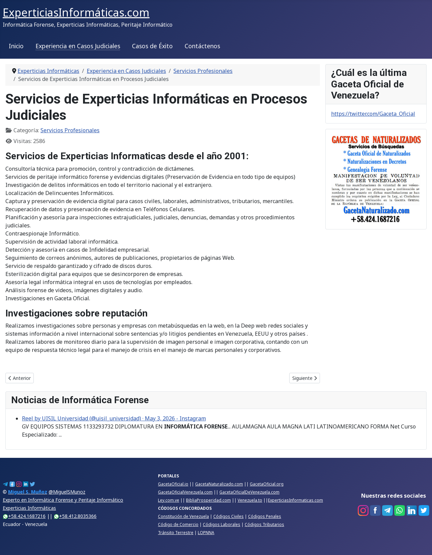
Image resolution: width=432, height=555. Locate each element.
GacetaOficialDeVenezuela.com (249, 492)
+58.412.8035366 (75, 516)
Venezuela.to (250, 500)
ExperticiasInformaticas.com (295, 500)
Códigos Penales (264, 516)
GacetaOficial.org (267, 484)
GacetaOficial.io (173, 484)
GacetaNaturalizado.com (219, 484)
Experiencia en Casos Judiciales (77, 46)
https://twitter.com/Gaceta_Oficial (373, 113)
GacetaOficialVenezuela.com (185, 492)
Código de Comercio (178, 524)
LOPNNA (206, 532)
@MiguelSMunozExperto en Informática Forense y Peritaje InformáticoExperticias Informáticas (63, 500)
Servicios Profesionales (70, 130)
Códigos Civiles (228, 516)
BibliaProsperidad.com (208, 500)
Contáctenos (202, 46)
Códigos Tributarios (264, 524)
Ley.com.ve (168, 500)
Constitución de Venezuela (183, 516)
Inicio (16, 46)
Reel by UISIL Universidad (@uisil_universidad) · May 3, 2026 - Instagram (114, 418)
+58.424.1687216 (24, 516)
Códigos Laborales (221, 524)
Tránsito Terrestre (175, 532)
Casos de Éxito (152, 46)
